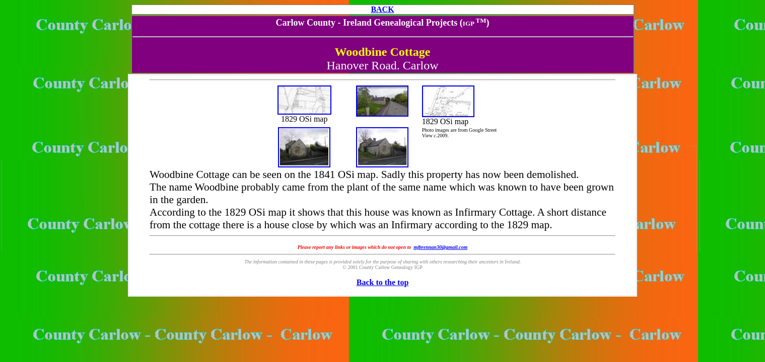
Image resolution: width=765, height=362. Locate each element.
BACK (382, 9)
